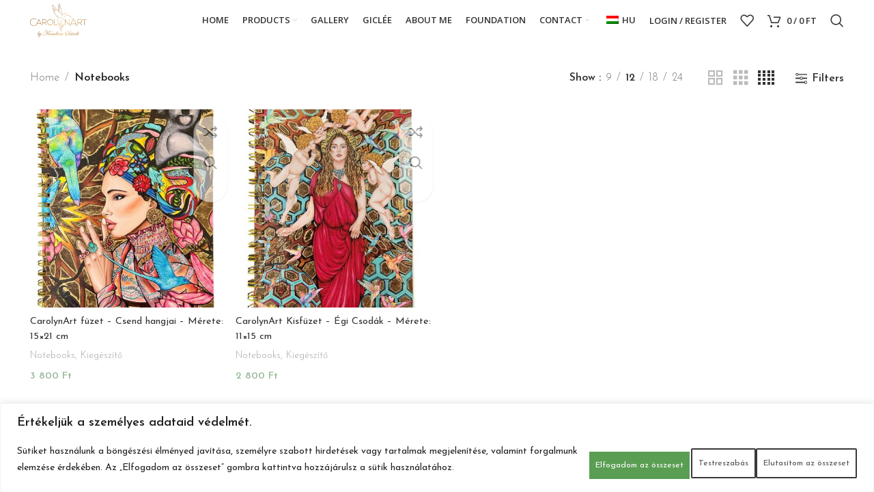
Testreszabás (522, 455)
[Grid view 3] (740, 95)
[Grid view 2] (715, 95)
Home (44, 95)
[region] (437, 443)
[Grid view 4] (766, 95)
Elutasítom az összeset (644, 455)
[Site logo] (72, 28)
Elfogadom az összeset (787, 455)
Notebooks (55, 367)
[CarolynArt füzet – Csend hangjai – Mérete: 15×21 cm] (126, 223)
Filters (828, 95)
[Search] (837, 29)
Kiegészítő (109, 367)
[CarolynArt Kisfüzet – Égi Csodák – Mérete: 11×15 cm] (333, 223)
